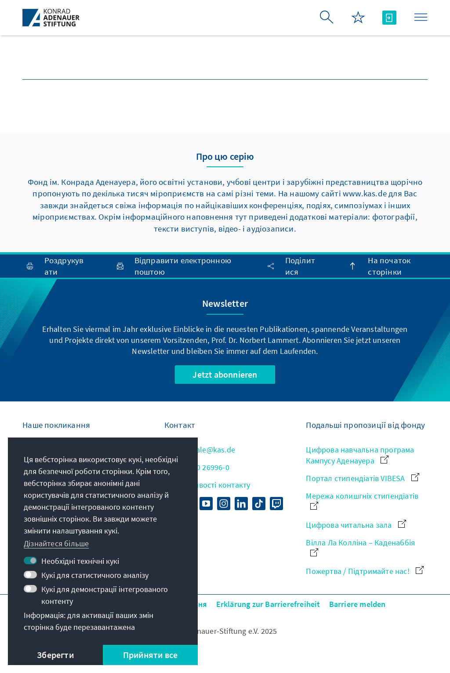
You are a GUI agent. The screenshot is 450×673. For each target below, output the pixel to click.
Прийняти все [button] (150, 654)
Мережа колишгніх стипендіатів (362, 500)
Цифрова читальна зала (356, 525)
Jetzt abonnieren (224, 374)
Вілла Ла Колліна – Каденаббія (360, 546)
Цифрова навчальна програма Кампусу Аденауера (360, 455)
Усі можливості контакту (207, 485)
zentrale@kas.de (199, 450)
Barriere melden (357, 604)
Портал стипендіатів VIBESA (362, 478)
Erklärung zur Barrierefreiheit (268, 604)
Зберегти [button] (55, 654)
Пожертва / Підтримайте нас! (365, 571)
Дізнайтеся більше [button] (56, 543)
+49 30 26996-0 (196, 467)
